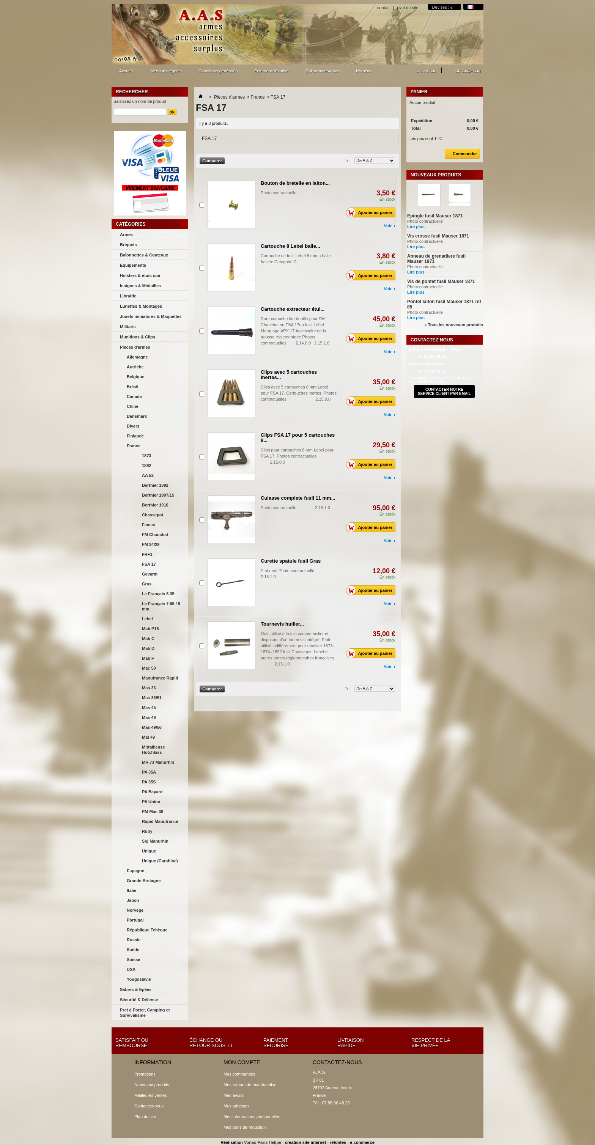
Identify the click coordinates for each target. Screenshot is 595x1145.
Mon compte (242, 1062)
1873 (146, 455)
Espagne (135, 870)
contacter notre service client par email (444, 391)
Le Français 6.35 (158, 593)
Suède (133, 949)
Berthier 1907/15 (158, 495)
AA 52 (148, 475)
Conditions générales (218, 71)
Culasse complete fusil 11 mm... (298, 498)
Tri (347, 160)
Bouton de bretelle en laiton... (295, 183)
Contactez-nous (149, 1106)
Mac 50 (149, 668)
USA (131, 969)
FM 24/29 (150, 544)
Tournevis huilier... (282, 624)
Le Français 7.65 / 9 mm (161, 606)
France (133, 446)
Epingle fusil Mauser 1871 (435, 216)
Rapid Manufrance (160, 821)
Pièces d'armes (135, 347)
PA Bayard (152, 792)
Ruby (147, 831)
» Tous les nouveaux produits (454, 324)
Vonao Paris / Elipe (262, 1142)
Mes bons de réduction (245, 1127)
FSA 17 (149, 564)
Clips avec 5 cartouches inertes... (289, 374)
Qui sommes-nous (322, 71)
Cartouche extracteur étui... (292, 309)
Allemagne (137, 357)
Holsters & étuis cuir (140, 275)
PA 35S (149, 782)
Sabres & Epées (135, 989)
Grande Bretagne (144, 880)
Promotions (145, 1074)
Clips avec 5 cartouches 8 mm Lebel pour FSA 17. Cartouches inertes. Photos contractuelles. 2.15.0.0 (299, 393)
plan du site (407, 7)
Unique (149, 851)
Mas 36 (149, 688)
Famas (148, 524)
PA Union (151, 801)
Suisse (133, 959)
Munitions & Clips (137, 337)
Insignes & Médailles (140, 285)
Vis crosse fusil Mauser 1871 (438, 236)
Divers (133, 426)
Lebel (147, 619)
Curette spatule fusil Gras (291, 561)
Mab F (148, 658)
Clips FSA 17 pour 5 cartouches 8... (298, 437)
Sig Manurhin (155, 841)
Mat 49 (148, 737)
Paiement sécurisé (271, 71)
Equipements (133, 265)
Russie (133, 939)
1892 (146, 465)
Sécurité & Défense (139, 999)
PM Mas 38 (152, 811)
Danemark (137, 416)
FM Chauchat (155, 534)
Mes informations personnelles (252, 1116)
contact (383, 7)
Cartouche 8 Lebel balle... (290, 246)
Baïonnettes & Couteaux (144, 255)
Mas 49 (149, 717)
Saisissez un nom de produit (139, 101)
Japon (133, 900)
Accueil (125, 73)
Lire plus (416, 226)
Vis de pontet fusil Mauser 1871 (441, 281)
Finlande (135, 436)
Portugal (135, 920)
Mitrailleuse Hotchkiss (153, 750)
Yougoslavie (139, 979)
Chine (133, 406)
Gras (146, 584)
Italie (131, 890)
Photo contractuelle (278, 192)
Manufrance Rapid (160, 678)
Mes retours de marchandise (250, 1084)
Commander (461, 154)
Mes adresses (236, 1106)
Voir (388, 225)
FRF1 (147, 554)
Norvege (135, 910)
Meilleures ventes (150, 1095)
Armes (126, 234)
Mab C (148, 638)
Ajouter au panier (371, 212)
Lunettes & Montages (141, 306)
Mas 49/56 (152, 727)
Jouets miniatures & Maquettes (151, 316)
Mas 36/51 (152, 697)
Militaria (128, 326)
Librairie (128, 296)
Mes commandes (239, 1074)
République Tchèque (147, 930)
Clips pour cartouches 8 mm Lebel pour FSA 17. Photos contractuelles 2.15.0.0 (298, 456)
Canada (134, 396)
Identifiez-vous (468, 70)
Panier (419, 91)
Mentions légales (166, 71)
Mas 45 (149, 707)
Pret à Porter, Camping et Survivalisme (145, 1013)
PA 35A (149, 772)
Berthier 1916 (155, 505)
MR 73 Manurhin (158, 762)
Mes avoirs (234, 1095)
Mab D (148, 648)
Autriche (135, 367)
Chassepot (152, 515)
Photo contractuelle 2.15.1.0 (295, 507)
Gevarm (149, 574)
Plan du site (145, 1116)
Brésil (133, 386)
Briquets (128, 244)
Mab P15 (150, 628)
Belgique (135, 376)
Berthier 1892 (155, 485)
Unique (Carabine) (160, 861)
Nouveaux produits (436, 175)
